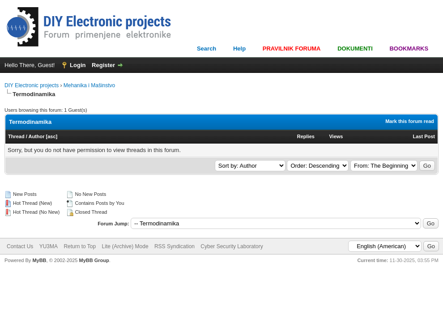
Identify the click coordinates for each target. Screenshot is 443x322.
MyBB (39, 260)
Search (206, 48)
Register (103, 65)
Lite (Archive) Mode (125, 246)
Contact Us (20, 246)
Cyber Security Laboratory (231, 246)
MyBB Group (94, 260)
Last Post (424, 136)
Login (77, 65)
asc (51, 136)
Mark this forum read (409, 121)
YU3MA (48, 246)
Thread (16, 136)
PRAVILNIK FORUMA (292, 48)
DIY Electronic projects (31, 85)
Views (336, 136)
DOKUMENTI (355, 48)
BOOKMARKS (408, 48)
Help (239, 48)
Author (36, 136)
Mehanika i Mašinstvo (89, 85)
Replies (306, 136)
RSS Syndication (174, 246)
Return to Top (80, 246)
